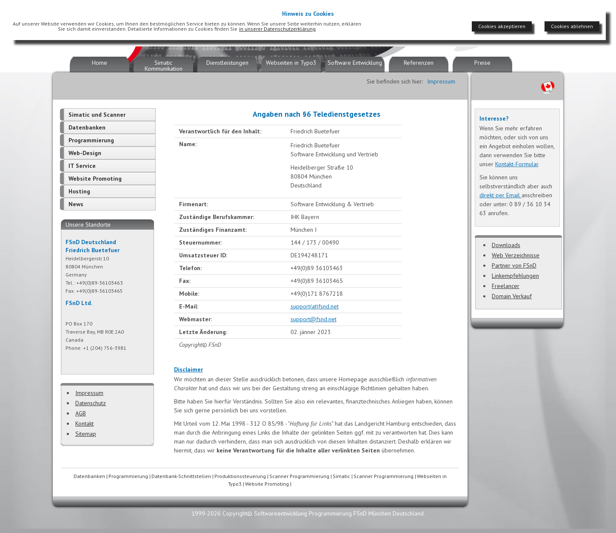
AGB (80, 413)
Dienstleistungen (227, 62)
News (75, 204)
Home (99, 62)
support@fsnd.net (314, 319)
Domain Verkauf (512, 296)
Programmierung (91, 140)
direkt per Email (500, 195)
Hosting (79, 191)
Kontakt (84, 423)
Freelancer (505, 286)
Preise (482, 62)
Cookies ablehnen (572, 26)
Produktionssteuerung (240, 476)
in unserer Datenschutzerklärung (277, 29)
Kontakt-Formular (516, 164)
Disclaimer (188, 369)
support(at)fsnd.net (315, 306)
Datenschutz (90, 403)
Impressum (89, 393)
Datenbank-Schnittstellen (181, 476)
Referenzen (418, 62)
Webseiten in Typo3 (291, 62)
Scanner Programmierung (299, 476)
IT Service (82, 166)
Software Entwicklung (355, 62)
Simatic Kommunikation (164, 65)
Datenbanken (87, 127)
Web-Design (84, 153)
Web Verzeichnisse (515, 255)
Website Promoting (95, 178)
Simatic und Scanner (96, 114)
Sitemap (85, 434)
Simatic (341, 476)
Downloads (506, 245)
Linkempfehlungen (515, 275)
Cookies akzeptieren (501, 26)
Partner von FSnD (514, 265)
